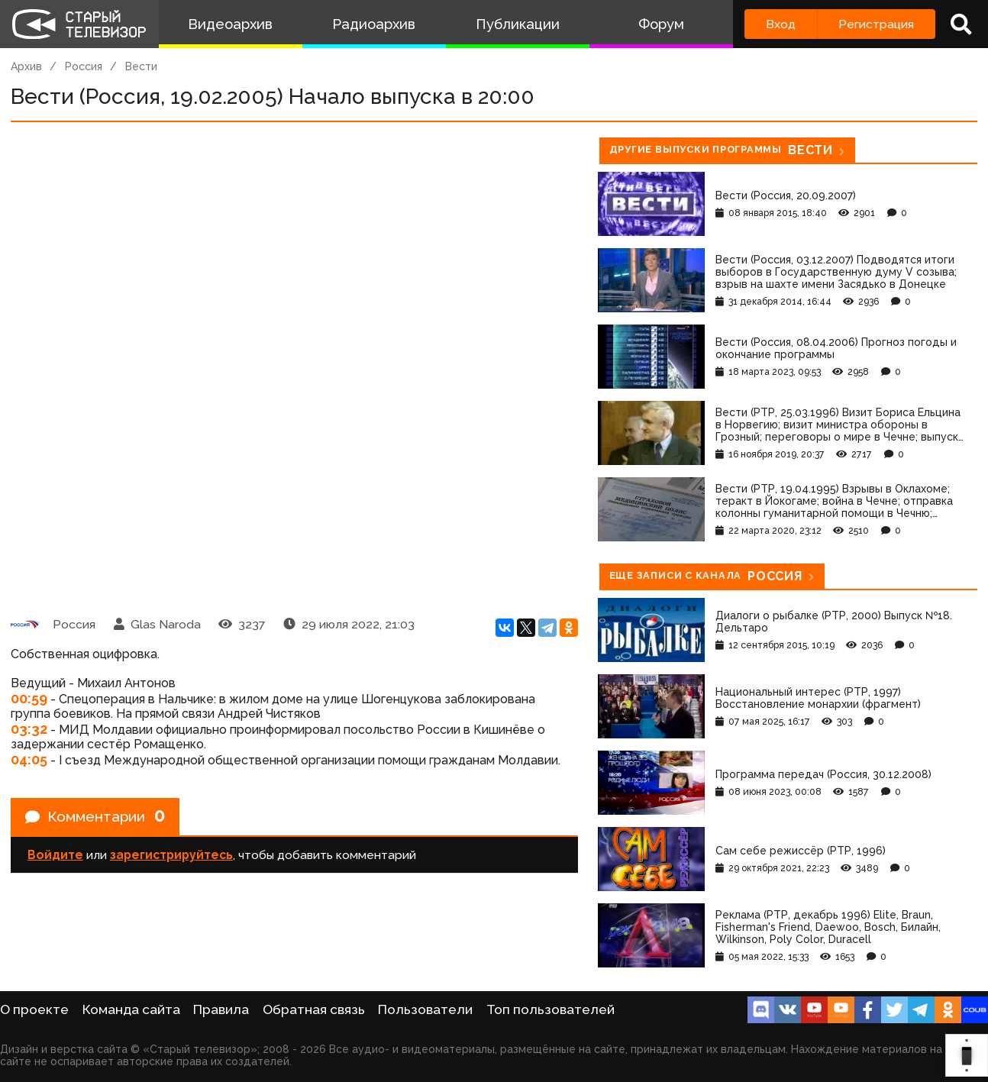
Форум (661, 24)
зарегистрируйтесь (171, 857)
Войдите (55, 857)
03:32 (29, 729)
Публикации (518, 24)
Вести (141, 66)
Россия (83, 66)
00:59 (29, 698)
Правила (221, 1009)
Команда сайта (131, 1009)
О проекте (34, 1009)
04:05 (29, 759)
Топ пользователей (550, 1009)
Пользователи (425, 1009)
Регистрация (876, 24)
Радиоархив (373, 24)
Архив (26, 66)
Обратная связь (314, 1009)
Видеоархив (230, 24)
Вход (781, 24)
